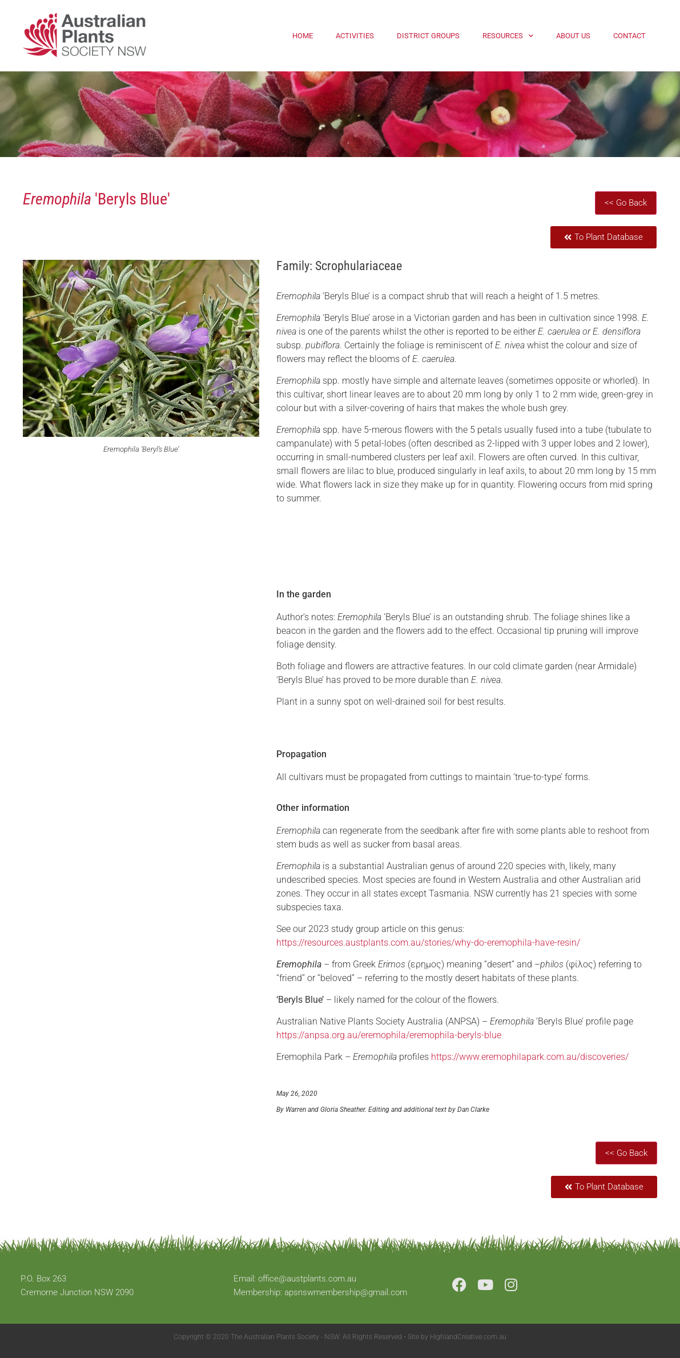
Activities (355, 35)
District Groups (428, 35)
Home (302, 35)
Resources (507, 35)
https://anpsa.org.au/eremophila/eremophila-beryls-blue (388, 1035)
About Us (573, 35)
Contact (629, 35)
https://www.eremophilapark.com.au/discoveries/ (530, 1056)
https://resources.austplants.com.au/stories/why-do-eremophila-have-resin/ (428, 942)
